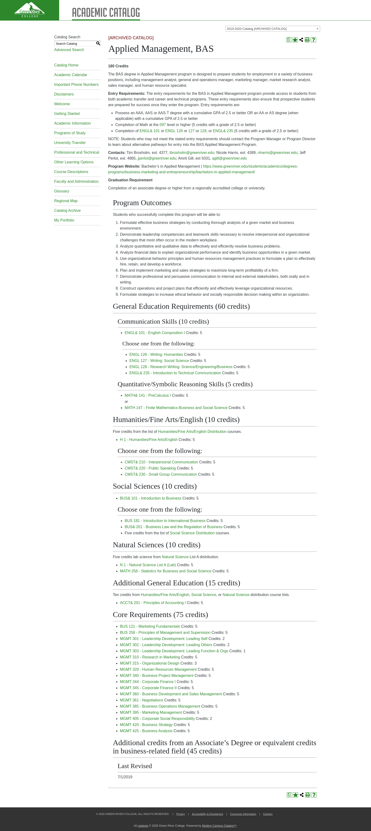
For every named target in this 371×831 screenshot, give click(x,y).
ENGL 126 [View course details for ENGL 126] (174, 131)
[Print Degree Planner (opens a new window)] (289, 39)
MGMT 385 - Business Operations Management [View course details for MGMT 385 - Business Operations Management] (160, 706)
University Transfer (70, 143)
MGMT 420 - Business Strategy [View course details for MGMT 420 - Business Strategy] (146, 725)
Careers (268, 814)
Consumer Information (243, 814)
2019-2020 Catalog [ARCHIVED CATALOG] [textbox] (257, 28)
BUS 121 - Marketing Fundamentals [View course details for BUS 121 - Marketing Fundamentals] (150, 626)
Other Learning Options (73, 162)
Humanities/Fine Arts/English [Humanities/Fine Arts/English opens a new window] (165, 595)
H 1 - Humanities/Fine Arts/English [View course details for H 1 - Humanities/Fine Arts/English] (149, 440)
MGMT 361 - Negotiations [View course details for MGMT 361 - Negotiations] (141, 700)
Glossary (61, 191)
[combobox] (272, 28)
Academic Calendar (70, 75)
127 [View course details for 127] (191, 131)
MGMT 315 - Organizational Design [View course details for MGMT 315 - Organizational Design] (149, 663)
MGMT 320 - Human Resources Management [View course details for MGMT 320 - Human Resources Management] (158, 669)
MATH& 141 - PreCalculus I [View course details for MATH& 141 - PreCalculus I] (148, 395)
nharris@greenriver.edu (277, 153)
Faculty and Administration (76, 181)
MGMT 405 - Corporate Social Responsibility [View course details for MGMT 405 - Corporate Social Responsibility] (157, 719)
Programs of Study (70, 133)
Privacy (180, 814)
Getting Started (67, 114)
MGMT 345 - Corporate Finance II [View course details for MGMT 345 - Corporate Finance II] (148, 688)
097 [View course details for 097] (163, 125)
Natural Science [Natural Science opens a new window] (175, 557)
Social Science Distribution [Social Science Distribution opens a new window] (192, 533)
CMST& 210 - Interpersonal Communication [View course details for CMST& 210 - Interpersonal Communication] (161, 462)
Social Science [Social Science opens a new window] (203, 595)
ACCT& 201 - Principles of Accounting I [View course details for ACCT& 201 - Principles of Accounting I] (153, 603)
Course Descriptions (71, 172)
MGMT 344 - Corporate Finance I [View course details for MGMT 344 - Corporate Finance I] (148, 682)
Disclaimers (64, 94)
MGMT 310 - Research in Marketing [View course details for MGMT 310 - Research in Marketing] (150, 657)
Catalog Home (66, 65)
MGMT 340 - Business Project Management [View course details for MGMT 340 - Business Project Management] (157, 676)
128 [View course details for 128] (203, 131)
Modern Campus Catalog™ (219, 825)
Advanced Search (69, 50)
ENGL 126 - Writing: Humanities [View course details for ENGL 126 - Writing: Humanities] (156, 354)
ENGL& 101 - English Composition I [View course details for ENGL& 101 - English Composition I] (155, 333)
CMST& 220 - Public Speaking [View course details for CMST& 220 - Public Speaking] (150, 468)
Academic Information (72, 123)
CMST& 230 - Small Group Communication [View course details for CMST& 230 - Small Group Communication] (161, 474)
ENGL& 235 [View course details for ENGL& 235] (223, 131)
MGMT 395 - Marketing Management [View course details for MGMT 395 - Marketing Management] (151, 712)
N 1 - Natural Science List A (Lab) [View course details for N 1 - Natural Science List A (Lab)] (148, 565)
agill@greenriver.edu (229, 158)
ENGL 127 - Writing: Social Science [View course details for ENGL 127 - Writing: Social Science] (159, 361)
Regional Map (66, 201)
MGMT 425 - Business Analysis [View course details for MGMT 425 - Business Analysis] (146, 731)
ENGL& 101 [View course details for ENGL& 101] (150, 131)
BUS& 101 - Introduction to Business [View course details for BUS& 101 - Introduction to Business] (150, 498)
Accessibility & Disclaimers (207, 814)
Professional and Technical (76, 152)
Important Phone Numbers (76, 85)
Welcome (62, 104)
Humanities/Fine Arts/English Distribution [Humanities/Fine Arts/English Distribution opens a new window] (192, 432)
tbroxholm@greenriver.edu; (192, 153)
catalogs (143, 825)
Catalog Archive (67, 211)
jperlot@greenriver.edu (157, 158)
